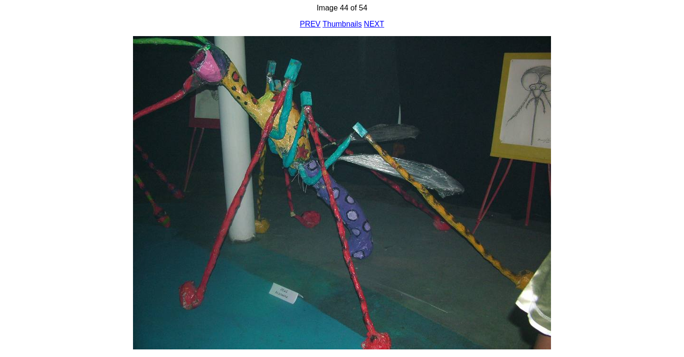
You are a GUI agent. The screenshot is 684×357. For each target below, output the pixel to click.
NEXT (374, 24)
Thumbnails (342, 24)
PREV (310, 24)
